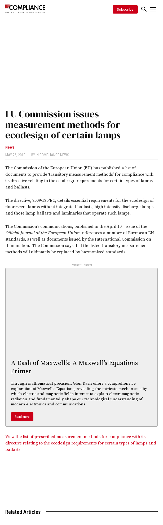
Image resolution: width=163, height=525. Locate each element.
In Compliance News (52, 155)
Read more (22, 417)
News (10, 147)
